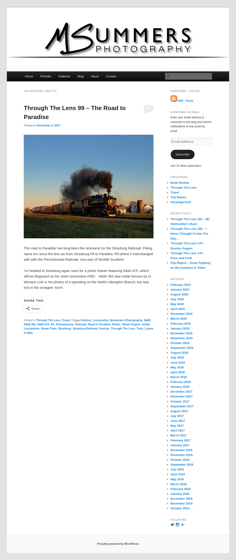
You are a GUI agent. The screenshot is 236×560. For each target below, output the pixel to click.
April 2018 (178, 372)
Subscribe (182, 154)
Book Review (180, 182)
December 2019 (181, 313)
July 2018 (177, 357)
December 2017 (181, 391)
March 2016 (179, 484)
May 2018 (177, 367)
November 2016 (182, 455)
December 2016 (181, 450)
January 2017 (180, 445)
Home (29, 76)
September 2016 (182, 464)
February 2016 (181, 489)
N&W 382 (30, 324)
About (95, 76)
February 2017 (181, 440)
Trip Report (178, 197)
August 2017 (179, 411)
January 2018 (180, 386)
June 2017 (178, 421)
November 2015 (182, 503)
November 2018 (182, 338)
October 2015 (180, 508)
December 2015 (181, 498)
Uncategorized (181, 202)
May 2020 (177, 304)
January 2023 (180, 289)
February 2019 (181, 323)
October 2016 (180, 459)
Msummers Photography (126, 320)
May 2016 (177, 479)
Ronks (116, 324)
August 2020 (179, 294)
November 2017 (182, 396)
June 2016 (178, 474)
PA (53, 324)
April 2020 (178, 309)
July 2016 (177, 469)
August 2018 (179, 352)
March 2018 (179, 377)
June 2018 (178, 362)
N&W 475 (43, 324)
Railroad (80, 324)
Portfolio (45, 76)
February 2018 (181, 382)
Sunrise (104, 328)
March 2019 (179, 318)
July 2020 (177, 299)
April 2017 (178, 430)
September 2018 (182, 348)
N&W (147, 320)
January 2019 (180, 328)
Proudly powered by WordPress (118, 543)
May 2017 (177, 425)
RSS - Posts (182, 100)
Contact (111, 76)
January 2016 (180, 494)
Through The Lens (48, 320)
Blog (81, 76)
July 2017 (177, 416)
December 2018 (181, 333)
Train (139, 328)
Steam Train (48, 328)
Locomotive (100, 320)
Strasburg (64, 328)
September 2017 (182, 406)
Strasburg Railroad (85, 328)
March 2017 (179, 435)
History (86, 320)
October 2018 (180, 343)
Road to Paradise (99, 324)
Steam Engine (131, 324)
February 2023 (181, 284)
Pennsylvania (65, 324)
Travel (66, 320)
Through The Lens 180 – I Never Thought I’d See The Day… (189, 233)
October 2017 (180, 401)
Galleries (64, 76)
